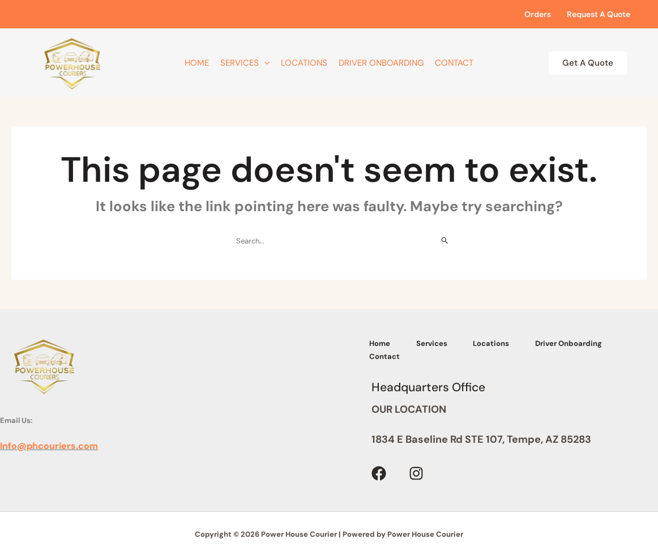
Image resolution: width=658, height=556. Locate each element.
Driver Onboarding (381, 63)
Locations (304, 63)
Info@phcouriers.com (49, 446)
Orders (537, 14)
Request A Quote (598, 14)
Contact (454, 63)
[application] (264, 63)
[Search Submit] (445, 240)
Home (197, 63)
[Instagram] (416, 472)
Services (245, 63)
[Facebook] (378, 472)
